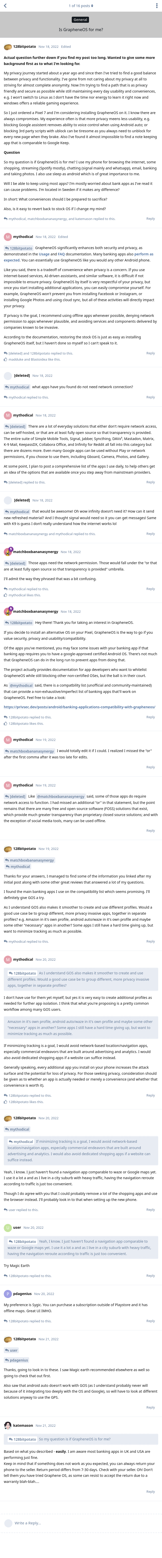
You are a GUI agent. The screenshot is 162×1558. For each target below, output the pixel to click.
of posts (81, 5)
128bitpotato (21, 248)
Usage (44, 254)
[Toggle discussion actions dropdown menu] (157, 6)
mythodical (19, 387)
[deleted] (17, 426)
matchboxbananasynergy (32, 751)
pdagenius (19, 1360)
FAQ (61, 254)
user (13, 1350)
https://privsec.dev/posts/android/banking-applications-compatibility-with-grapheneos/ (79, 707)
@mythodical (21, 685)
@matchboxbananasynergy (60, 796)
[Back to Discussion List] (5, 6)
